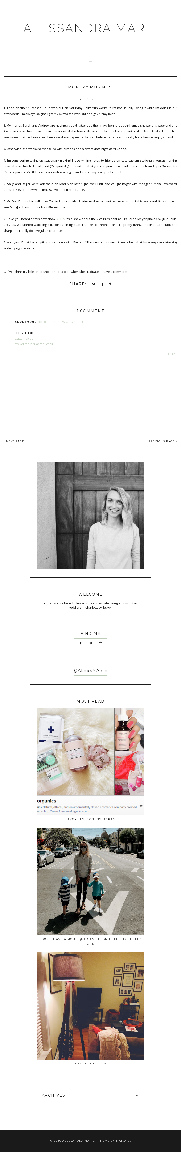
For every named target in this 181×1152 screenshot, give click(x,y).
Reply (170, 353)
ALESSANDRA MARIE (90, 28)
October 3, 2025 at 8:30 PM (60, 322)
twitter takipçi (24, 338)
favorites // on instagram (90, 819)
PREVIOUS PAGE (163, 441)
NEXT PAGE (14, 441)
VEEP (60, 219)
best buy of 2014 (91, 1063)
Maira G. (123, 1140)
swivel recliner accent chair (34, 344)
